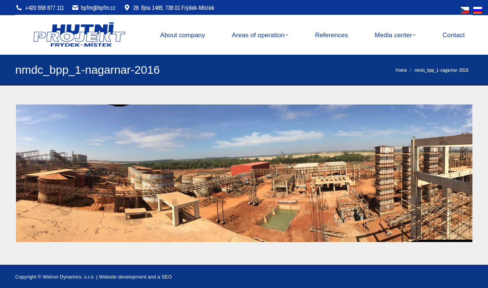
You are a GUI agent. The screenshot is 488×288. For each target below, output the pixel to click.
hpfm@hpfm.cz (98, 7)
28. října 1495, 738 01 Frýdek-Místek (168, 7)
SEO (167, 277)
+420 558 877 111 (44, 7)
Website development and (127, 277)
